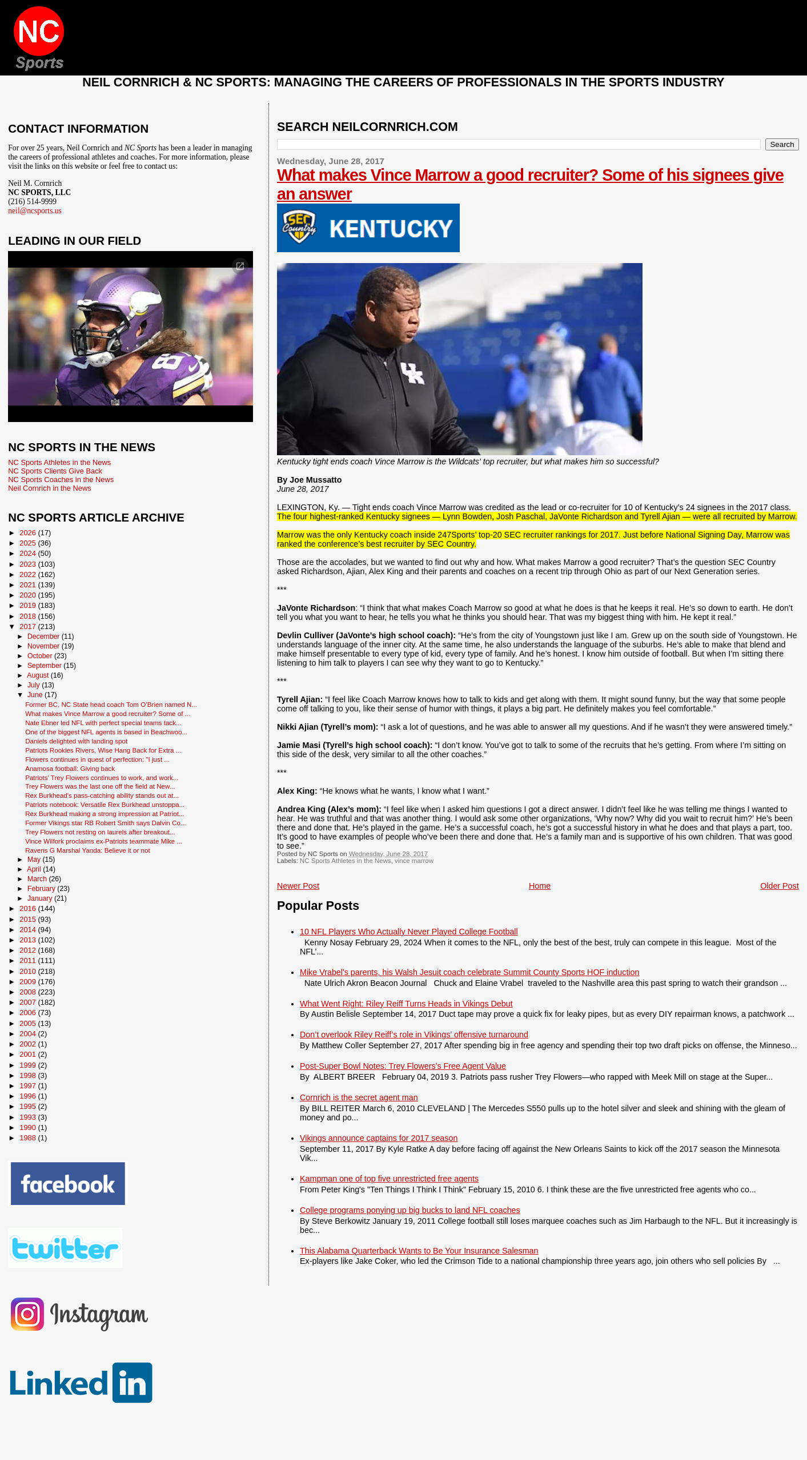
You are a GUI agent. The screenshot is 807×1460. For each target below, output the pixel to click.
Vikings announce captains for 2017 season (378, 1138)
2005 (28, 1023)
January (40, 898)
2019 (28, 605)
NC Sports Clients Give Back (55, 471)
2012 (28, 950)
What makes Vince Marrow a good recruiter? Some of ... (107, 713)
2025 (28, 543)
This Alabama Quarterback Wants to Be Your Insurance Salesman (419, 1250)
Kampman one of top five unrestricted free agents (389, 1178)
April (35, 869)
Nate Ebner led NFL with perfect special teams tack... (103, 722)
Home (540, 885)
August (39, 675)
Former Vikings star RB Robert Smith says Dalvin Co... (105, 822)
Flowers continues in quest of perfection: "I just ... (97, 759)
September (45, 666)
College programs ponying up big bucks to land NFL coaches (410, 1210)
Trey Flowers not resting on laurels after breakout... (100, 832)
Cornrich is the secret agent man (359, 1097)
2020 (28, 595)
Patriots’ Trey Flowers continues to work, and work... (101, 777)
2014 (28, 929)
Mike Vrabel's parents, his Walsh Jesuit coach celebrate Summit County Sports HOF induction (469, 972)
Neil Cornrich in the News (49, 488)
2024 (28, 553)
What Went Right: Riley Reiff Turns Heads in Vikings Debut (406, 1003)
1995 (28, 1106)
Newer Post (298, 885)
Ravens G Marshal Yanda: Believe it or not (87, 850)
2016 (28, 908)
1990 (28, 1127)
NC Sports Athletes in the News (345, 860)
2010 (28, 971)
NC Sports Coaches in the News (61, 479)
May (35, 860)
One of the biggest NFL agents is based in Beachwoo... (106, 731)
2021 (28, 584)
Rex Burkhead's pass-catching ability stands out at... (102, 795)
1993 (28, 1117)
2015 (28, 919)
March (38, 879)
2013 (28, 940)
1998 (28, 1075)
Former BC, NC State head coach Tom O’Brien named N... (111, 704)
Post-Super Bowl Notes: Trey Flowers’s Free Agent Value (403, 1066)
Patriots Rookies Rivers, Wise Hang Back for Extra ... (103, 750)
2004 (28, 1033)
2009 (28, 981)
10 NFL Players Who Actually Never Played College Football (409, 931)
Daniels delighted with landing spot (76, 741)
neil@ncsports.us (35, 210)
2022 (28, 574)
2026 (28, 532)
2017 (28, 626)
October (40, 656)
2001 (28, 1054)
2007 (28, 1002)
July (34, 685)
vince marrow (414, 860)
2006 (28, 1012)
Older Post (779, 885)
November (44, 646)
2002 (28, 1044)
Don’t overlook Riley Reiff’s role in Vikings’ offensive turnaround (414, 1034)
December (44, 636)
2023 (28, 564)
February (42, 889)
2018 (28, 616)
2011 (28, 960)
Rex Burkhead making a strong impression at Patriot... (104, 813)
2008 (28, 992)
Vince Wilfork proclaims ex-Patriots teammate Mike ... (103, 841)
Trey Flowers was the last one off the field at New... (100, 786)
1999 (28, 1065)
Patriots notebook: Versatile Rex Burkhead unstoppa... (104, 804)
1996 (28, 1096)
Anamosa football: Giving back (70, 768)
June (36, 695)
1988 (28, 1137)
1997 (28, 1085)
